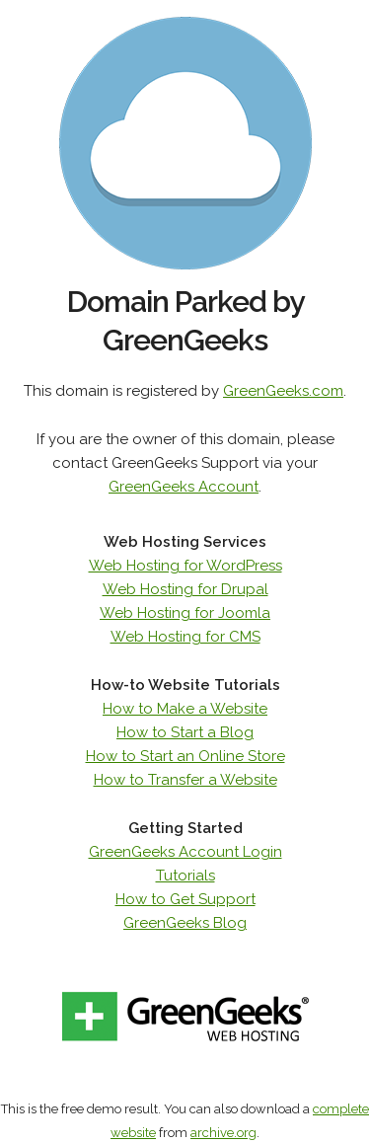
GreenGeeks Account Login (185, 852)
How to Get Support (185, 899)
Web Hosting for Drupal (185, 589)
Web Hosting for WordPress (185, 565)
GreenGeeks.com (283, 391)
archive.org (223, 1132)
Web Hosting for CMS (185, 637)
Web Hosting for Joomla (185, 613)
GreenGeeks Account (184, 487)
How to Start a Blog (185, 732)
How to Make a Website (185, 709)
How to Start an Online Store (185, 756)
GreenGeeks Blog (185, 923)
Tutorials (185, 875)
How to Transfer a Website (185, 780)
